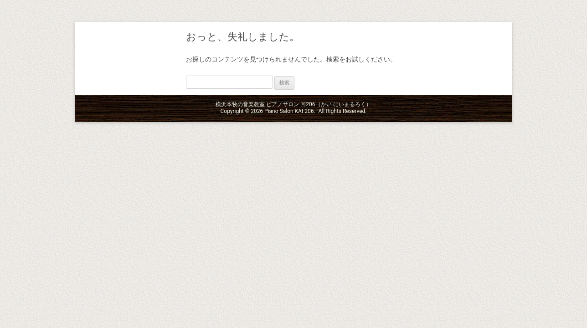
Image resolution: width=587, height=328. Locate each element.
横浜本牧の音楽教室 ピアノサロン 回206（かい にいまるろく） (129, 58)
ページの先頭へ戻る (559, 316)
